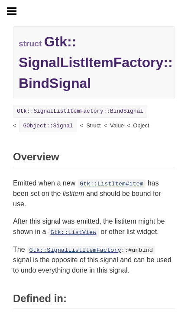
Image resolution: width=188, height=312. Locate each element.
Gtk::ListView (73, 232)
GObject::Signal (48, 126)
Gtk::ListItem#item (111, 184)
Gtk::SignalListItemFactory (75, 250)
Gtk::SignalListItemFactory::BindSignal (80, 111)
